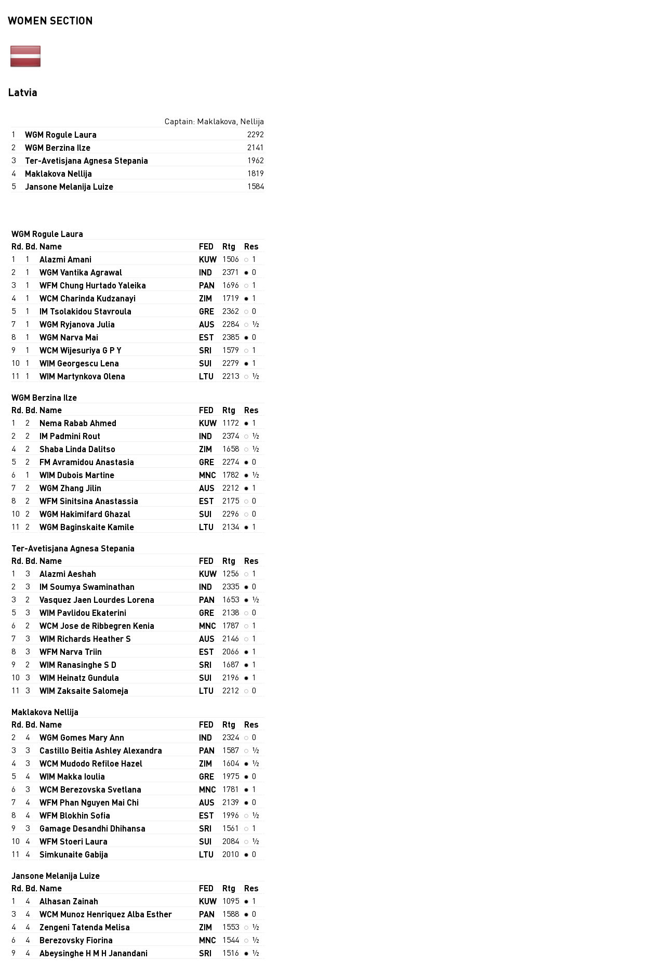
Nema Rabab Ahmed (77, 423)
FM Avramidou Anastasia (86, 462)
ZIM (205, 298)
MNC (207, 475)
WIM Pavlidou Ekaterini (82, 612)
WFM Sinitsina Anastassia (88, 501)
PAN (207, 285)
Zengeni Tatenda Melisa (84, 927)
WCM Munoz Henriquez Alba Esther (105, 914)
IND (205, 272)
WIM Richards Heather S (85, 638)
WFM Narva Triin (70, 651)
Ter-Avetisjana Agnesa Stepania (86, 160)
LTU (206, 376)
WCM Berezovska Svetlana (90, 789)
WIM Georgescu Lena (79, 363)
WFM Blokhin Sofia (74, 815)
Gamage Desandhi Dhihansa (92, 828)
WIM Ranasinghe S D (77, 664)
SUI (205, 363)
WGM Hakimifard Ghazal (84, 514)
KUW (208, 259)
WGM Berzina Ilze (57, 147)
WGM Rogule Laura (61, 134)
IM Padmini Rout (69, 436)
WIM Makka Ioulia (72, 776)
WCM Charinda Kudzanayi (87, 298)
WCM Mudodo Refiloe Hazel (90, 763)
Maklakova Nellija (58, 173)
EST (206, 337)
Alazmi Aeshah (67, 573)
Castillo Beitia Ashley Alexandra (100, 750)
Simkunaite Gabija (73, 854)
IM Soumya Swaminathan (87, 586)
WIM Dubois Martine (76, 475)
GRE (206, 311)
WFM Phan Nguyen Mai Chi (89, 802)
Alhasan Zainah (68, 901)
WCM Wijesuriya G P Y (80, 350)
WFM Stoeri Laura (73, 841)
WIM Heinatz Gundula (79, 677)
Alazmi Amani (65, 259)
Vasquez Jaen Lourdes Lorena (96, 599)
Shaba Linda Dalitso (77, 449)
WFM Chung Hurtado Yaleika (92, 285)
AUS (207, 324)
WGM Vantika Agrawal (80, 272)
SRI (205, 350)
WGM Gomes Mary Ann (81, 737)
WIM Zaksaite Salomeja (83, 690)
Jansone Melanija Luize (69, 186)
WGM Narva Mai (68, 337)
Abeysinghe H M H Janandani (93, 953)
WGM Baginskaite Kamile (86, 527)
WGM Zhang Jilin (70, 488)
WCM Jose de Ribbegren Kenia (96, 625)
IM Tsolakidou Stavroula (85, 311)
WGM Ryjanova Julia (77, 324)
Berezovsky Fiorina (76, 940)
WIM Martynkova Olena (82, 376)
